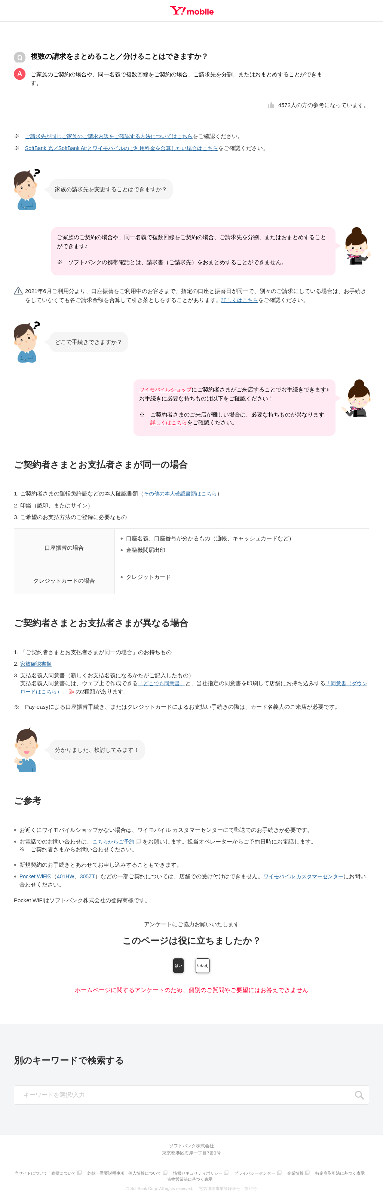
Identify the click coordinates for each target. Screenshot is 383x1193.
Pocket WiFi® (36, 875)
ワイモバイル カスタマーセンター (310, 875)
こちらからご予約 (118, 840)
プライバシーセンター (286, 1173)
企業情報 (329, 1173)
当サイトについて (53, 1173)
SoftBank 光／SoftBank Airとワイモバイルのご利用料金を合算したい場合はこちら (128, 147)
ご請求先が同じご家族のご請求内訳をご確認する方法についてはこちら (115, 136)
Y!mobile (191, 10)
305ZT (91, 875)
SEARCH (359, 1096)
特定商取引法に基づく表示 (166, 1177)
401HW (68, 875)
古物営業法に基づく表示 (219, 1177)
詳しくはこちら (241, 299)
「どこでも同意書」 (163, 682)
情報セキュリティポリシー (228, 1173)
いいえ (231, 964)
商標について (88, 1173)
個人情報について (173, 1173)
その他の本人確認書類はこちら (183, 493)
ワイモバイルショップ (165, 389)
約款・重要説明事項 (132, 1173)
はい (151, 964)
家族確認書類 (37, 662)
